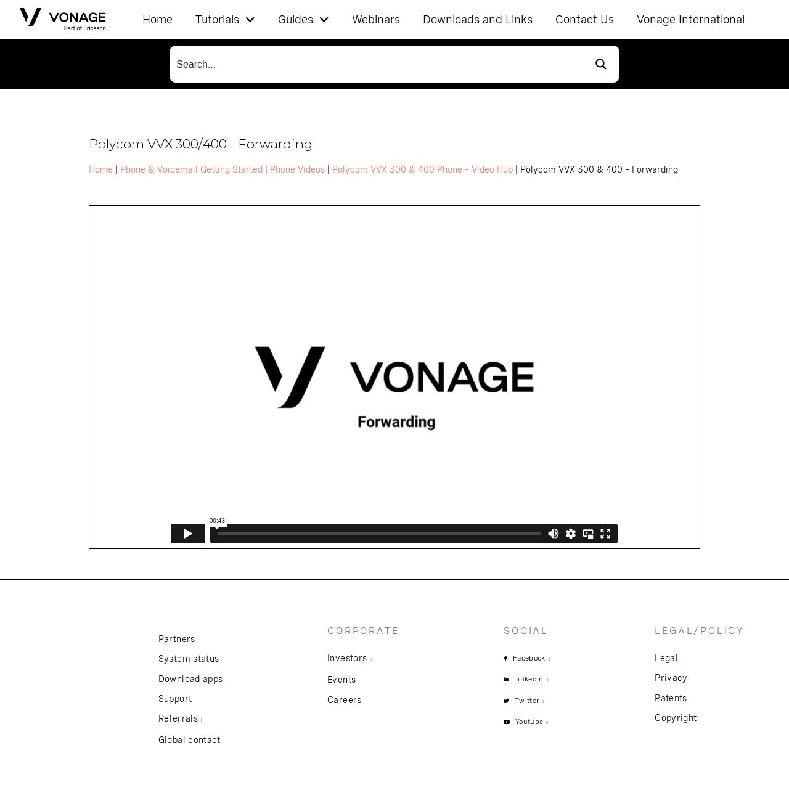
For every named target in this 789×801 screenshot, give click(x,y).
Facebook (529, 658)
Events (341, 680)
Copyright (676, 718)
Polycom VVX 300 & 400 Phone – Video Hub (422, 169)
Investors (347, 658)
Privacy (671, 678)
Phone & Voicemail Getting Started (191, 169)
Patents (671, 698)
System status (188, 659)
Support (175, 699)
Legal (666, 658)
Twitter (527, 700)
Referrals (178, 718)
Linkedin (529, 679)
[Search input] (376, 64)
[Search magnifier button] (601, 64)
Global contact (189, 740)
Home (101, 169)
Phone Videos (297, 169)
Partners (176, 639)
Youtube (529, 721)
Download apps (190, 679)
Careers (344, 700)
